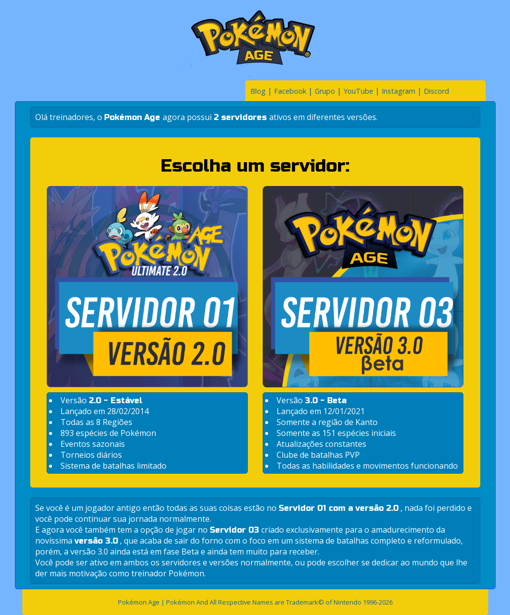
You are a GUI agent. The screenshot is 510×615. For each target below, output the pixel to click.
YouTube (358, 91)
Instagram (398, 91)
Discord (436, 91)
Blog (258, 91)
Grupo (325, 91)
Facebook (290, 91)
